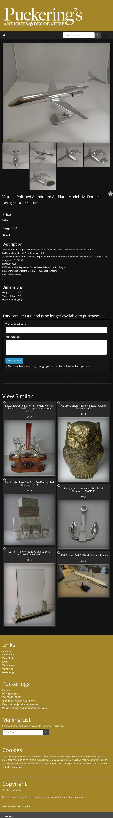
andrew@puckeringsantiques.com (26, 704)
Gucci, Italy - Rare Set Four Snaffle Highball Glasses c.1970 (29, 483)
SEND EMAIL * (14, 360)
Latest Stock (8, 654)
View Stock (7, 658)
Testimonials (8, 665)
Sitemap (8, 816)
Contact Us (7, 669)
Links (4, 662)
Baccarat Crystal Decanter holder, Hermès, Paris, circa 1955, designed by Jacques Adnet (29, 408)
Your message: (13, 337)
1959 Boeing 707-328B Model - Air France (83, 554)
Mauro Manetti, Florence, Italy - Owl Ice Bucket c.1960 (83, 407)
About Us (6, 651)
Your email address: (15, 324)
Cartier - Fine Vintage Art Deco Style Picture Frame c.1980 (29, 552)
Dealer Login (8, 672)
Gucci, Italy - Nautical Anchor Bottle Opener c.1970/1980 (83, 489)
